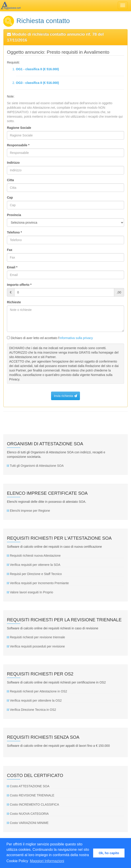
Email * (12, 267)
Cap (10, 197)
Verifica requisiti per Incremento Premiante (38, 583)
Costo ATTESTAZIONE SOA (28, 786)
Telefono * (14, 232)
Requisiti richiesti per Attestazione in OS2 (37, 691)
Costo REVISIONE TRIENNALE (30, 795)
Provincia (14, 215)
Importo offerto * (19, 285)
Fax (9, 250)
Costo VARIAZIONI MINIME (28, 823)
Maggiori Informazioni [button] (47, 861)
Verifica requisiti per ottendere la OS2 (34, 700)
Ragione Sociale (19, 127)
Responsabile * (18, 145)
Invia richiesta (65, 396)
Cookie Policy (17, 861)
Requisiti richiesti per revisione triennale (36, 637)
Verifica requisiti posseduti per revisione (36, 646)
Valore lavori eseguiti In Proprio (30, 592)
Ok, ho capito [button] (109, 853)
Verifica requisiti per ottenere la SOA (33, 565)
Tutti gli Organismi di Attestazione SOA (35, 465)
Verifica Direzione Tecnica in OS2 (31, 709)
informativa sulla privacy (76, 338)
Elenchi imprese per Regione (28, 510)
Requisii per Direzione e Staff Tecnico (34, 574)
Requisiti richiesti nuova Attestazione (34, 555)
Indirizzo (13, 162)
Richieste (14, 302)
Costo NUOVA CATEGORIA (28, 813)
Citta (10, 180)
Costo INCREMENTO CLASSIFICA (33, 804)
